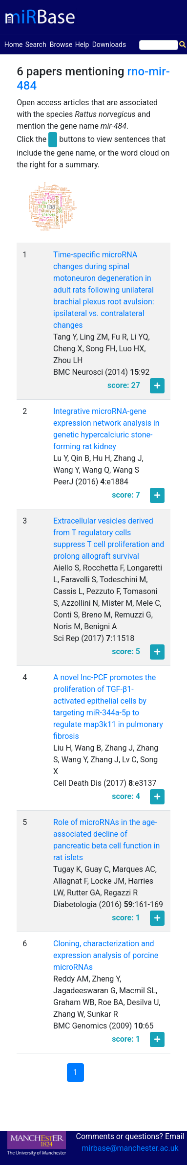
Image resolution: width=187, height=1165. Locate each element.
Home (13, 43)
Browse (61, 44)
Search (35, 44)
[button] (52, 211)
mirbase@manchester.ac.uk (130, 1148)
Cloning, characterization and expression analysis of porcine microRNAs (105, 955)
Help (82, 44)
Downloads (109, 44)
